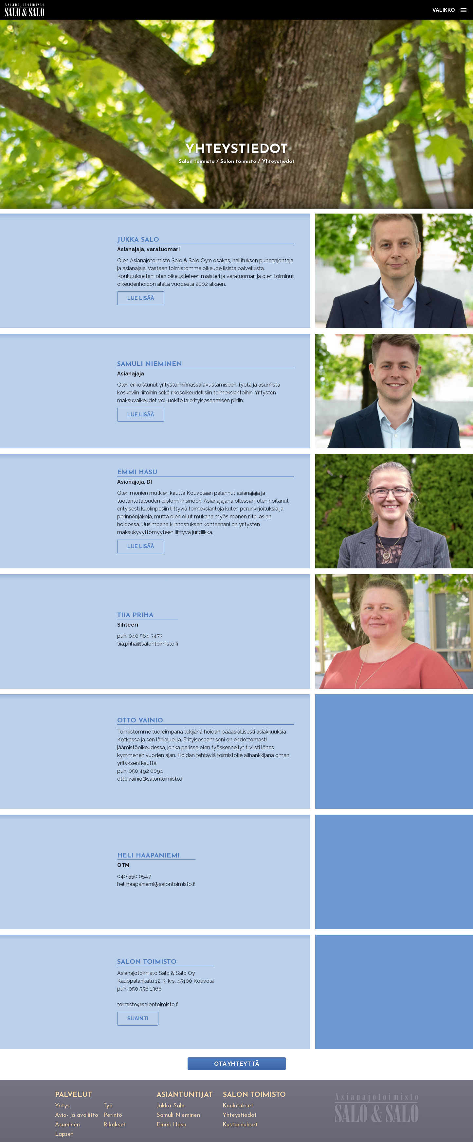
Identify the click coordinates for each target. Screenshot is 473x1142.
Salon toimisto (197, 161)
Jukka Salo (170, 1106)
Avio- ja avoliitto (76, 1115)
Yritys (62, 1106)
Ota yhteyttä (236, 1063)
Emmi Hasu (171, 1125)
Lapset (64, 1134)
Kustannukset (240, 1125)
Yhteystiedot (278, 161)
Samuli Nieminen (178, 1115)
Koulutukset (238, 1106)
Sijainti (137, 1018)
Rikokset (114, 1125)
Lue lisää (140, 298)
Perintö (112, 1115)
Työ (108, 1106)
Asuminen (67, 1125)
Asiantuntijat (184, 1095)
